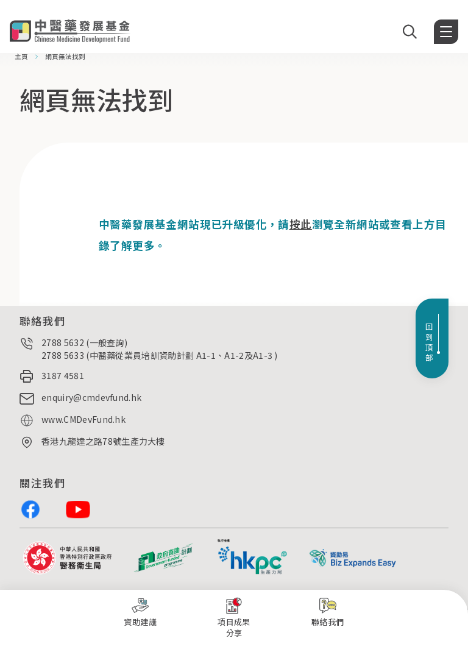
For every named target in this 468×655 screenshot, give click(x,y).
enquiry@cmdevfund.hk (91, 397)
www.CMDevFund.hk (83, 419)
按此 (300, 224)
